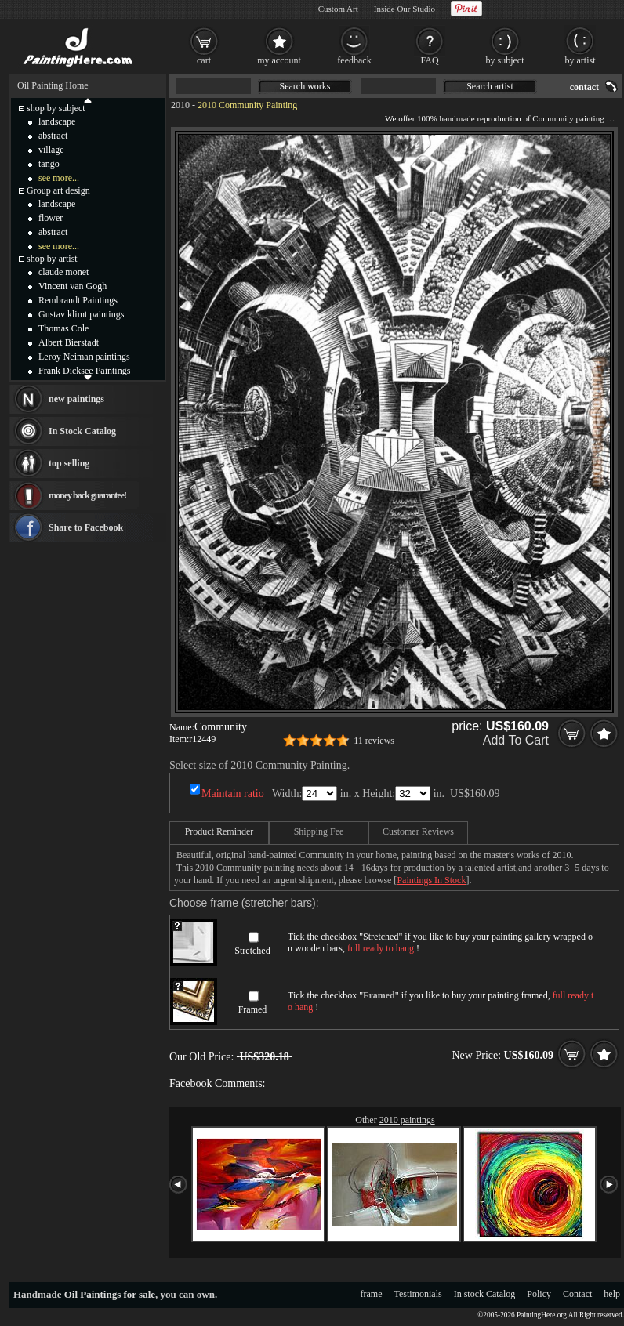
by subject (505, 60)
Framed (252, 1009)
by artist (580, 60)
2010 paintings (407, 1119)
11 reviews (374, 740)
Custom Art (338, 8)
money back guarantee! (87, 495)
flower (50, 217)
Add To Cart (516, 740)
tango (49, 163)
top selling (69, 463)
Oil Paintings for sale (109, 1294)
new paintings (76, 398)
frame (372, 1293)
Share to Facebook (86, 527)
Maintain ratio (232, 793)
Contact (577, 1293)
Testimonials (418, 1293)
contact (584, 87)
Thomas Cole (63, 328)
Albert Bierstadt (68, 342)
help (612, 1293)
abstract (52, 135)
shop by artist (52, 258)
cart (204, 60)
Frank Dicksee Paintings (84, 370)
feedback (354, 60)
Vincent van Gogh (72, 286)
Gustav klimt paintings (81, 314)
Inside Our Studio (404, 8)
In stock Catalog (485, 1293)
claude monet (63, 271)
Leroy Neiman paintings (84, 356)
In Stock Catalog (82, 431)
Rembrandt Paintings (78, 300)
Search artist (489, 86)
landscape (56, 121)
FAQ (429, 60)
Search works (305, 86)
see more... (58, 177)
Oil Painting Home (53, 85)
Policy (539, 1293)
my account (279, 60)
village (51, 149)
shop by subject (56, 108)
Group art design (58, 190)
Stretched (252, 950)
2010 (180, 105)
